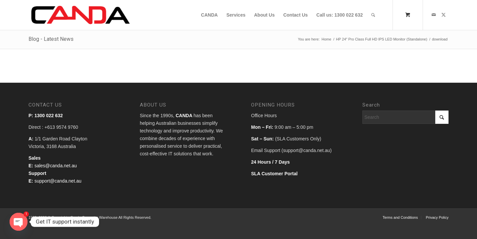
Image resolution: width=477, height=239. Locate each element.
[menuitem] (209, 15)
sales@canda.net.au (55, 165)
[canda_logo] (80, 15)
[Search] (373, 15)
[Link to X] (444, 15)
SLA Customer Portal (274, 173)
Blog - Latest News (51, 39)
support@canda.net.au (57, 181)
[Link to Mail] (434, 15)
